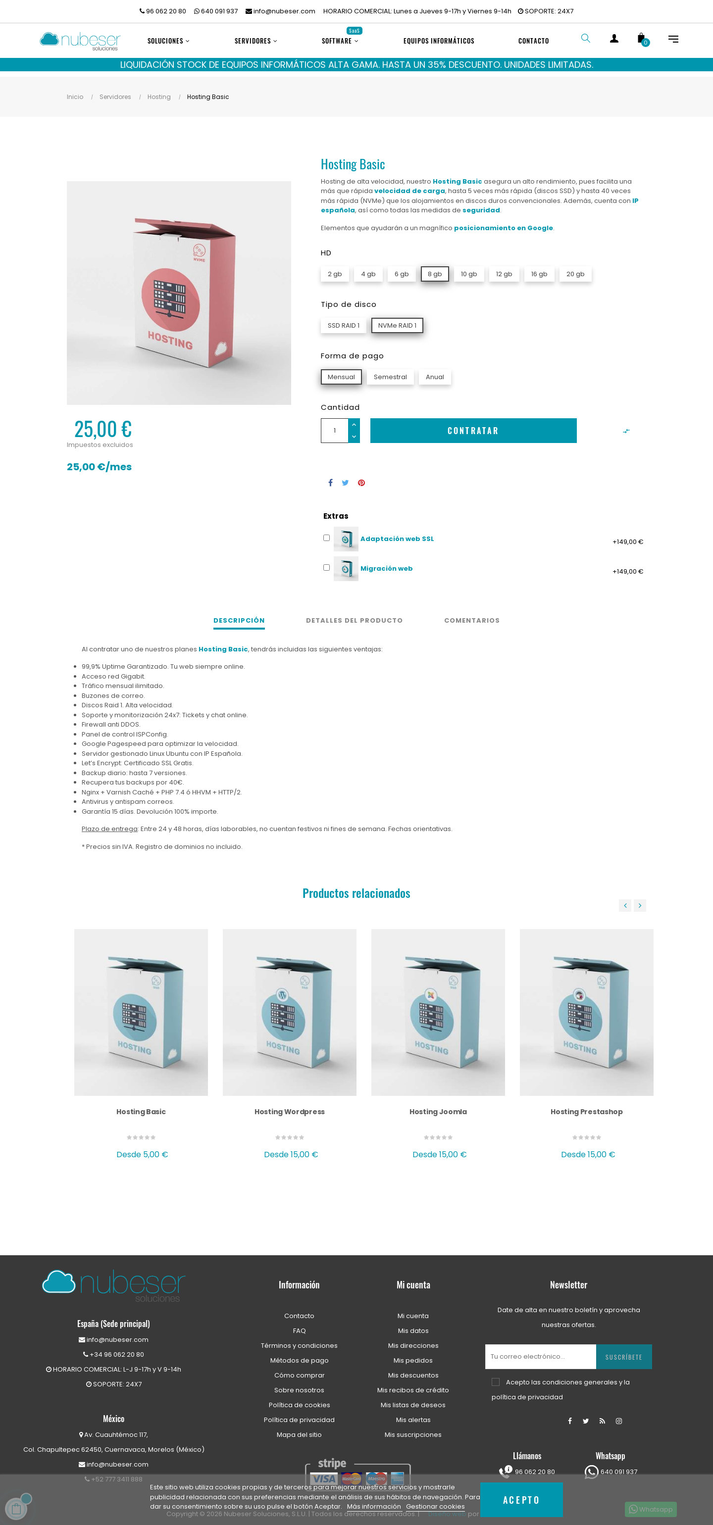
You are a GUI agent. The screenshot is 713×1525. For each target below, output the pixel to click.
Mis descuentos (413, 1368)
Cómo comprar (299, 1368)
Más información (375, 1506)
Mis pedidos (413, 1353)
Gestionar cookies (435, 1506)
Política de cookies (299, 1398)
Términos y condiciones (299, 1338)
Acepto (522, 1499)
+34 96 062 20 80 (113, 1347)
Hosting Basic (140, 1105)
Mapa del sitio (299, 1427)
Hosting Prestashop (587, 1105)
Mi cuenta (413, 1309)
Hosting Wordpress (290, 1105)
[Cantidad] (334, 423)
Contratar (474, 424)
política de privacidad (527, 1390)
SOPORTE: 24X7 (545, 11)
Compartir (330, 476)
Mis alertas (413, 1413)
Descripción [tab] (239, 614)
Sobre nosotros (299, 1383)
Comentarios (472, 614)
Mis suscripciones (413, 1427)
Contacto (299, 1309)
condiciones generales (579, 1375)
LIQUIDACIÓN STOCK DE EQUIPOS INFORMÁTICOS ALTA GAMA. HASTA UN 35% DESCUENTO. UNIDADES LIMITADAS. (356, 64)
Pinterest (361, 476)
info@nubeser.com (280, 11)
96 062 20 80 (163, 11)
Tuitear (345, 476)
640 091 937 (216, 11)
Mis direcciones (413, 1338)
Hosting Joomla (438, 1105)
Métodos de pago (299, 1353)
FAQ (299, 1323)
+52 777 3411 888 (114, 1472)
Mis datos (413, 1323)
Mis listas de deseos (413, 1398)
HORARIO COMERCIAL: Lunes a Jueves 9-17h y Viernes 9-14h (417, 11)
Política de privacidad (299, 1413)
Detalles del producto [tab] (354, 614)
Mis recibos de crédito (413, 1383)
